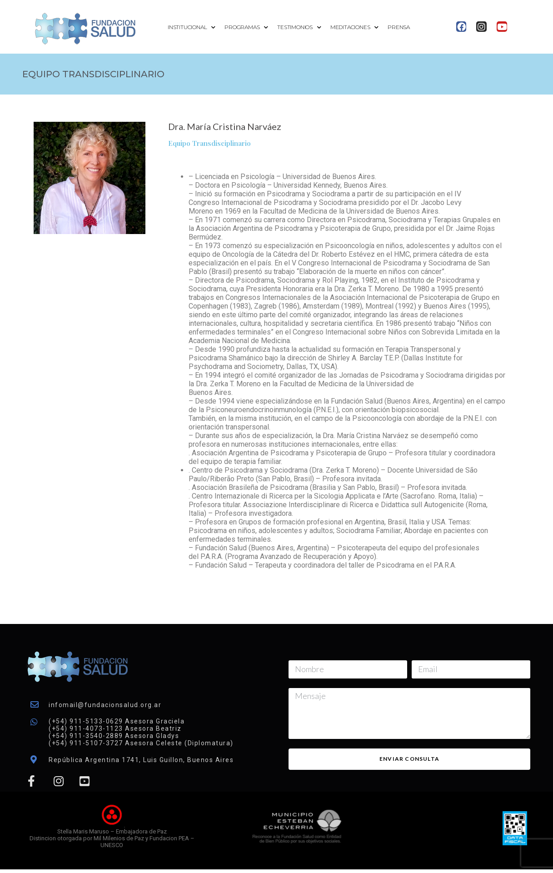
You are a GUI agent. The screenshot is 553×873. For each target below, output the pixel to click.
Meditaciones (354, 27)
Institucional (191, 27)
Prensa (399, 27)
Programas (246, 27)
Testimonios (299, 27)
